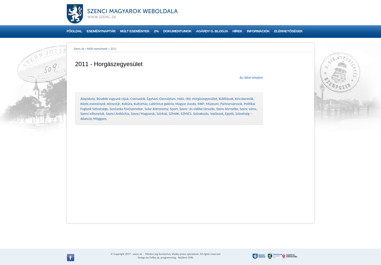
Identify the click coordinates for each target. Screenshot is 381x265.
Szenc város (248, 109)
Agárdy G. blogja (212, 31)
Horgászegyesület (204, 99)
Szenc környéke (227, 109)
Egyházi (152, 99)
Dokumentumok (177, 31)
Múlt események (134, 31)
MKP (200, 104)
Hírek (237, 31)
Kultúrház (140, 104)
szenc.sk (137, 254)
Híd (188, 99)
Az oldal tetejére (251, 77)
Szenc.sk (79, 48)
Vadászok (216, 114)
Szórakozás (201, 114)
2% (156, 31)
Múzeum (212, 104)
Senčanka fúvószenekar (126, 109)
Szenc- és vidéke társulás (197, 109)
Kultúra (127, 104)
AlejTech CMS (185, 257)
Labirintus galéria (161, 104)
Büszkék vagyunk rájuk (113, 99)
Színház (161, 114)
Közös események (93, 104)
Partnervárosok (231, 104)
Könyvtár (113, 104)
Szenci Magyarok (143, 114)
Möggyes (99, 119)
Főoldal (74, 31)
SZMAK (174, 114)
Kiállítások (226, 99)
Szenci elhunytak (92, 114)
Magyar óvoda (185, 104)
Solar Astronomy (156, 109)
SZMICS (186, 114)
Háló (180, 99)
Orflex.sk (154, 257)
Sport (174, 109)
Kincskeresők (244, 99)
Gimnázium (167, 99)
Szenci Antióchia (117, 114)
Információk (258, 31)
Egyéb (229, 114)
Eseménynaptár (100, 31)
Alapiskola (87, 99)
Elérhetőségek (288, 31)
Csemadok (137, 99)
